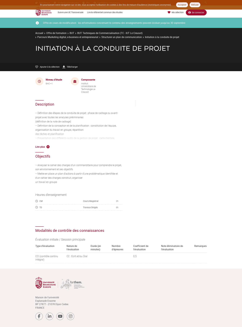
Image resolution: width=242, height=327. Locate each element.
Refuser (195, 4)
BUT (72, 33)
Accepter (182, 4)
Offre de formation (56, 33)
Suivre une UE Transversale (70, 12)
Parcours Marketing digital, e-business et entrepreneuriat (67, 37)
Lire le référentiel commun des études (105, 12)
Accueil (39, 33)
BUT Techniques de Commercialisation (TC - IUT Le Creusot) (110, 33)
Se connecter (196, 12)
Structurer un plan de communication (121, 37)
